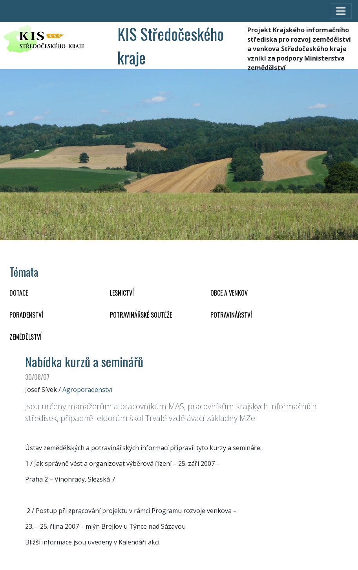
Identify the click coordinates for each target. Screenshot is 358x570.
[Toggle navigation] (341, 11)
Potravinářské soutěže (141, 315)
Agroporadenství (87, 389)
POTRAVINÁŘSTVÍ (231, 315)
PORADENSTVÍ (26, 315)
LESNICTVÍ (122, 293)
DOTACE (18, 293)
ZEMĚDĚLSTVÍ (25, 337)
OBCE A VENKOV (229, 293)
